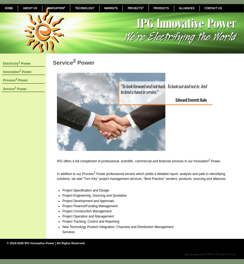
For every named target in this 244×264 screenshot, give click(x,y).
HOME (9, 8)
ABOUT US (30, 8)
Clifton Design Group (221, 254)
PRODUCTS (161, 8)
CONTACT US (213, 8)
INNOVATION (56, 8)
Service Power (15, 89)
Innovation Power (17, 72)
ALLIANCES (186, 8)
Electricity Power (17, 63)
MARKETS (111, 8)
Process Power (15, 80)
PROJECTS (136, 8)
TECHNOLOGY (84, 8)
